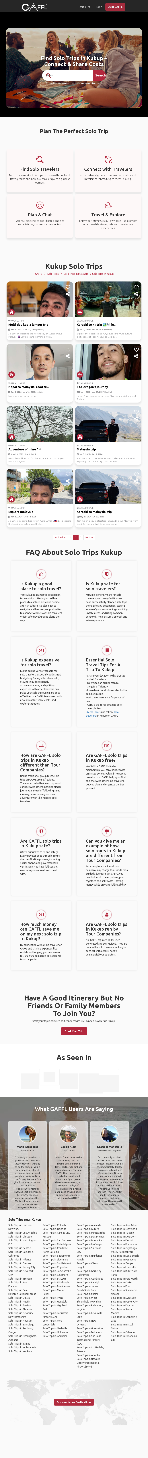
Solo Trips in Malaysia (76, 273)
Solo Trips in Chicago (20, 1236)
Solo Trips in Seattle (19, 1248)
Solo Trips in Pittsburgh (56, 1282)
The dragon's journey (92, 387)
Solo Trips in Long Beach (125, 1255)
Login (99, 6)
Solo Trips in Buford (88, 1229)
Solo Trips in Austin (19, 1301)
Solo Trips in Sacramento (57, 1255)
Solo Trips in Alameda (89, 1225)
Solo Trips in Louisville (123, 1267)
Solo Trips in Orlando (54, 1229)
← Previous (60, 537)
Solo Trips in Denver (19, 1263)
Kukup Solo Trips (74, 266)
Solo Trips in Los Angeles (22, 1232)
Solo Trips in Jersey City (21, 1267)
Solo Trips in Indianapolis (22, 1347)
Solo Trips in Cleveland (124, 1229)
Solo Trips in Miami (87, 1294)
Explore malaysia (20, 511)
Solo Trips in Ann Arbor (124, 1225)
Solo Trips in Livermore (55, 1259)
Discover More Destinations (74, 1402)
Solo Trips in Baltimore (55, 1274)
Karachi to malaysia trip (94, 511)
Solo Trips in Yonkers (20, 1351)
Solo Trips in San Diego (21, 1324)
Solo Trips (53, 273)
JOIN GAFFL (115, 6)
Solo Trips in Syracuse (123, 1297)
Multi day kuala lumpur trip (28, 324)
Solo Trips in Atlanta (19, 1259)
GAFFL (38, 273)
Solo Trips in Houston (20, 1320)
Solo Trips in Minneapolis (91, 1232)
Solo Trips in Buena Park (90, 1240)
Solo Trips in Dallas (19, 1297)
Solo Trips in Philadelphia (57, 1244)
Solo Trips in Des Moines (91, 1236)
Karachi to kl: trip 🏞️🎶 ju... (96, 324)
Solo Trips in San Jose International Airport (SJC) (89, 1340)
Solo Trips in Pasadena (123, 1259)
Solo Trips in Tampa (19, 1343)
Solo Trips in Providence (56, 1286)
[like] (68, 287)
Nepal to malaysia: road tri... (28, 387)
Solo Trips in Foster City (124, 1301)
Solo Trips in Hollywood (56, 1332)
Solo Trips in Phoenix (20, 1309)
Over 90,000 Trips (88, 83)
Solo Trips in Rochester (124, 1244)
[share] (68, 294)
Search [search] (100, 75)
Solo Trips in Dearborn (123, 1236)
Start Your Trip (74, 1031)
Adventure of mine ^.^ (24, 449)
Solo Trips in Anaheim (55, 1336)
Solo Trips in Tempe (122, 1263)
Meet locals (94, 712)
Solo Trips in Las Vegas (89, 1244)
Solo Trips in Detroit (122, 1240)
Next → (89, 537)
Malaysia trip (86, 449)
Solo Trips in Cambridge (90, 1278)
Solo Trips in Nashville (55, 1328)
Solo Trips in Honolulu (55, 1301)
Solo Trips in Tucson (122, 1232)
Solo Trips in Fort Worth (124, 1278)
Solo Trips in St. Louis (55, 1278)
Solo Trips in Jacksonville (57, 1271)
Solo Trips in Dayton (122, 1305)
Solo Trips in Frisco (121, 1286)
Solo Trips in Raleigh (88, 1282)
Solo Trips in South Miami (57, 1263)
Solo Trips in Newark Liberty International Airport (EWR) (88, 1362)
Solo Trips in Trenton (20, 1278)
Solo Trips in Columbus (56, 1225)
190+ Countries (64, 83)
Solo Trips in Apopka (88, 1355)
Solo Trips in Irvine (53, 1297)
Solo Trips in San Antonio (57, 1240)
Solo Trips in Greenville (90, 1328)
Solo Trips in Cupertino (55, 1267)
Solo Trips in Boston (19, 1305)
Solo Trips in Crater (122, 1282)
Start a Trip (85, 6)
